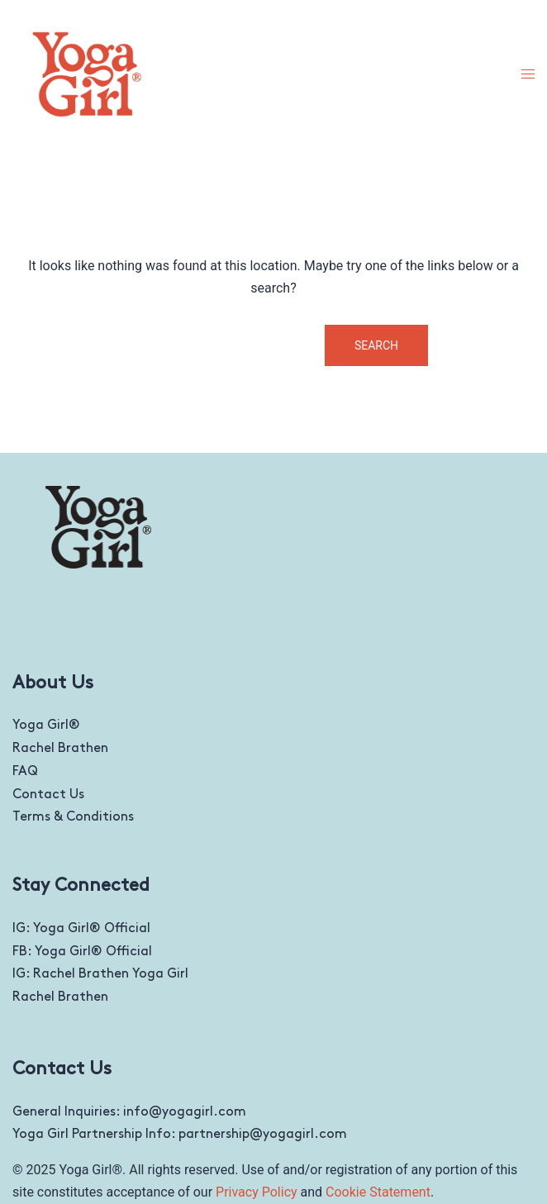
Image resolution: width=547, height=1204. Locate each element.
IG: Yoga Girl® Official (81, 928)
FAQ (25, 771)
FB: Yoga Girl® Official (82, 951)
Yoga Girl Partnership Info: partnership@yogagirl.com (179, 1134)
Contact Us (48, 794)
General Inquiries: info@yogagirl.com (129, 1112)
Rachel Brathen (60, 748)
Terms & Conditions (73, 817)
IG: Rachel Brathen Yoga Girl (100, 974)
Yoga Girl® (46, 725)
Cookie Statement (378, 1192)
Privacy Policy (256, 1192)
